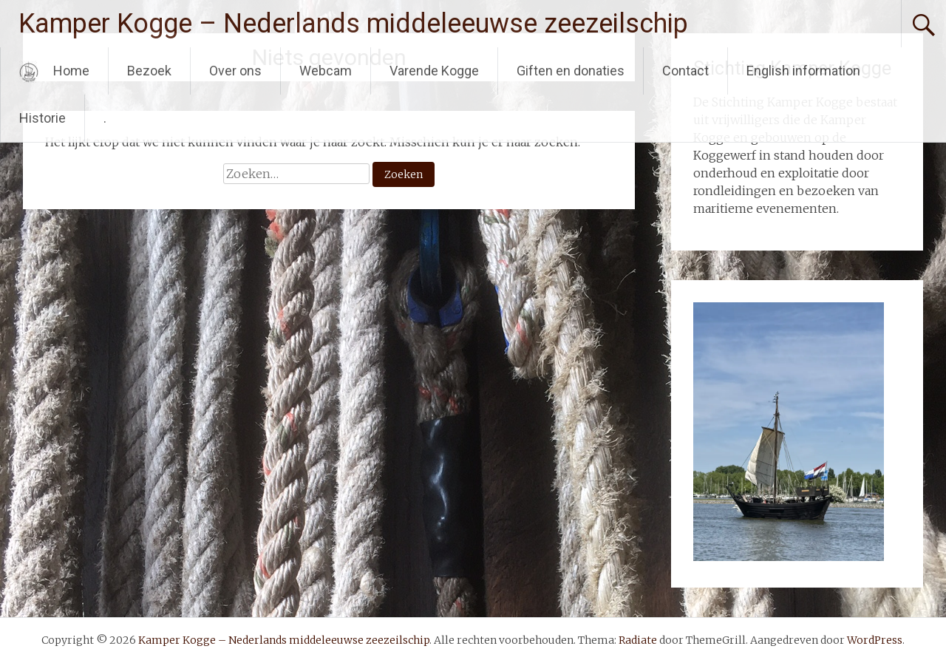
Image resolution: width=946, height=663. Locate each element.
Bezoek (149, 70)
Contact (685, 70)
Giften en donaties (571, 70)
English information (803, 70)
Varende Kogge (434, 70)
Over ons (235, 70)
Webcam (325, 70)
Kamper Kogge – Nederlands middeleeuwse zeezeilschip (353, 23)
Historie (42, 118)
